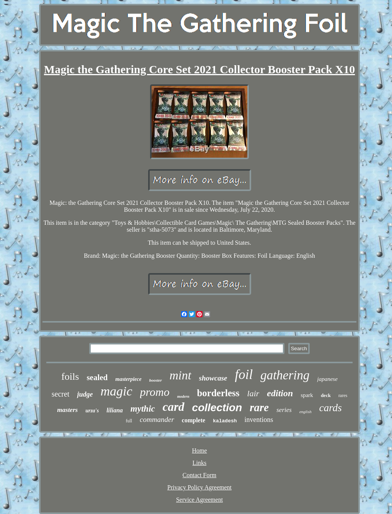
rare (259, 407)
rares (342, 395)
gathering (284, 375)
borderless (218, 393)
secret (61, 394)
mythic (143, 409)
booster (155, 380)
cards (330, 408)
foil (244, 374)
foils (70, 376)
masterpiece (128, 379)
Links (199, 463)
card (174, 407)
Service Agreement (199, 499)
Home (199, 450)
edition (280, 393)
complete (193, 420)
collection (217, 408)
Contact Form (199, 475)
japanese (327, 379)
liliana (114, 410)
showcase (213, 378)
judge (85, 394)
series (284, 410)
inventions (259, 419)
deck (326, 395)
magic (116, 391)
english (305, 411)
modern (183, 396)
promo (155, 392)
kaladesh (225, 421)
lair (253, 393)
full (129, 420)
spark (307, 395)
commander (157, 419)
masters (67, 410)
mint (180, 375)
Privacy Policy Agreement (199, 487)
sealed (97, 377)
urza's (92, 411)
